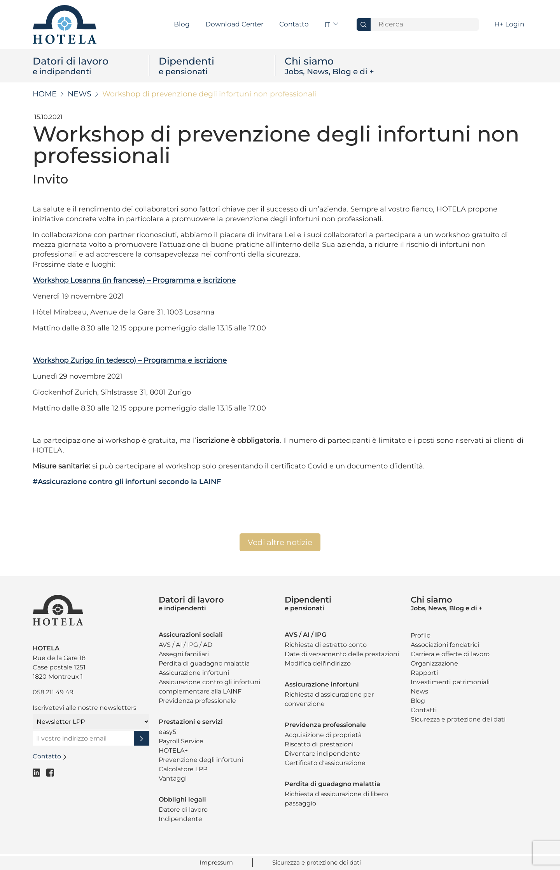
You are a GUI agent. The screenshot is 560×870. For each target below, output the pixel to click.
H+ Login (509, 24)
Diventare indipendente (322, 753)
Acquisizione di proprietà (323, 735)
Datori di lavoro (91, 65)
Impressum (216, 862)
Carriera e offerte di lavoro (450, 654)
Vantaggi (173, 778)
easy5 (167, 731)
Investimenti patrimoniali (450, 682)
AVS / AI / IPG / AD (185, 644)
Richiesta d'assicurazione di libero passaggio (336, 798)
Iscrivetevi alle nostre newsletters (84, 707)
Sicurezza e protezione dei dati (458, 719)
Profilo (420, 635)
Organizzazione (434, 663)
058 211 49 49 (53, 692)
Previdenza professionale (197, 700)
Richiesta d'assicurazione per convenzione (329, 699)
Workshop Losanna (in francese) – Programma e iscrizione (134, 280)
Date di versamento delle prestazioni (342, 654)
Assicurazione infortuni (194, 672)
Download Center (234, 24)
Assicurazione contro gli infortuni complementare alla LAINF (209, 686)
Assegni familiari (184, 654)
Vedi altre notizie (280, 542)
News (79, 93)
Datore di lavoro (183, 809)
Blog (182, 24)
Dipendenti (217, 65)
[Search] (425, 24)
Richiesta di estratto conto (326, 644)
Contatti (424, 710)
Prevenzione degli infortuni (201, 759)
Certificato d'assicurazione (325, 763)
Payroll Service (181, 741)
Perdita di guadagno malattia (204, 663)
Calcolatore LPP (183, 769)
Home (45, 93)
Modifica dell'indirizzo (318, 663)
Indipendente (180, 819)
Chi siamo (343, 65)
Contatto (294, 24)
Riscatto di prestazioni (319, 744)
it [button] (328, 24)
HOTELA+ (173, 750)
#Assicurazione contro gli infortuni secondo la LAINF (127, 481)
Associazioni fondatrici (445, 644)
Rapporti (424, 672)
